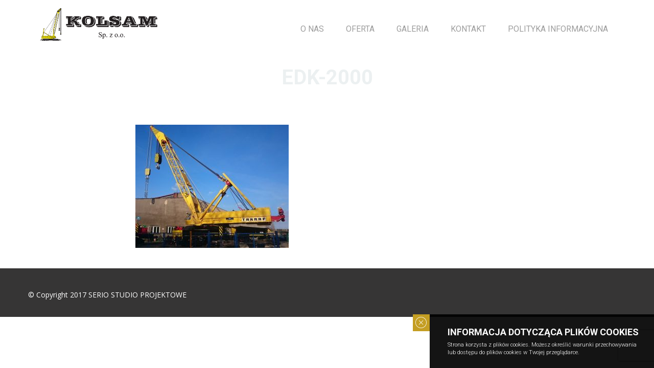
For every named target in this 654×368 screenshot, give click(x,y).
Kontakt (468, 29)
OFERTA (360, 29)
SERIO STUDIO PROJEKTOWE (137, 295)
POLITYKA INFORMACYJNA (558, 29)
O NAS (312, 29)
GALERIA (412, 29)
